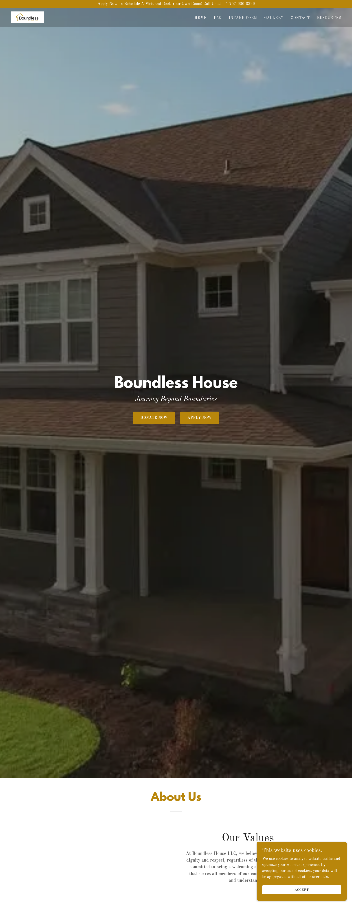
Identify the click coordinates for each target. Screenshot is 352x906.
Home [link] (200, 18)
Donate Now (153, 418)
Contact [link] (300, 18)
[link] (27, 17)
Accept (302, 889)
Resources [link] (329, 18)
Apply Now (199, 418)
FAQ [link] (218, 18)
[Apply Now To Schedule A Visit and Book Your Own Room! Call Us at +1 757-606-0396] (176, 4)
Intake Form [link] (243, 18)
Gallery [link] (274, 18)
